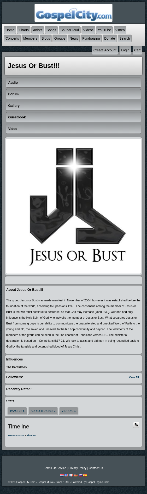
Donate (109, 38)
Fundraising (91, 38)
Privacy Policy (77, 468)
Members (30, 38)
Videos (88, 30)
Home (10, 30)
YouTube (104, 30)
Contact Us (96, 468)
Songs (51, 30)
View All (134, 377)
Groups (59, 38)
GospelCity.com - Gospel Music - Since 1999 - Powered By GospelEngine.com (62, 482)
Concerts (12, 38)
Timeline (31, 435)
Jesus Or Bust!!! (16, 435)
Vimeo (120, 30)
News (74, 38)
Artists (37, 30)
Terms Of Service (55, 468)
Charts (24, 30)
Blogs (45, 38)
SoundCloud (69, 30)
